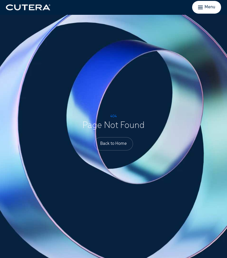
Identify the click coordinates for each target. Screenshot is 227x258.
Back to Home (113, 143)
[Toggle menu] (206, 7)
